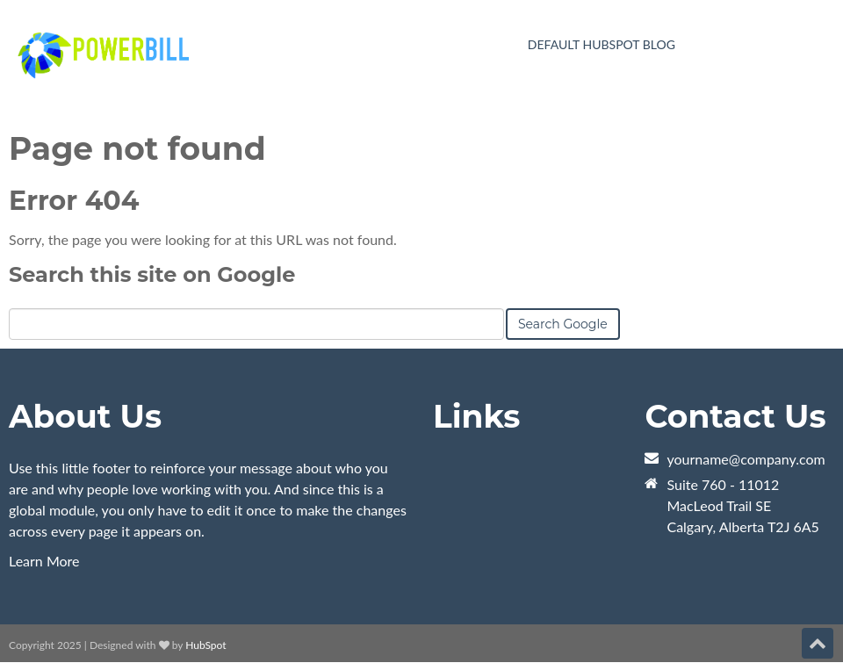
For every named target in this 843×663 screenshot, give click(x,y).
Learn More (44, 560)
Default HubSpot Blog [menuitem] (601, 44)
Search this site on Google (152, 274)
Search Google (563, 324)
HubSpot (205, 645)
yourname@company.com (745, 458)
